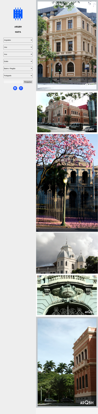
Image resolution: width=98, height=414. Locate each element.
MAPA (18, 32)
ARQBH (18, 26)
